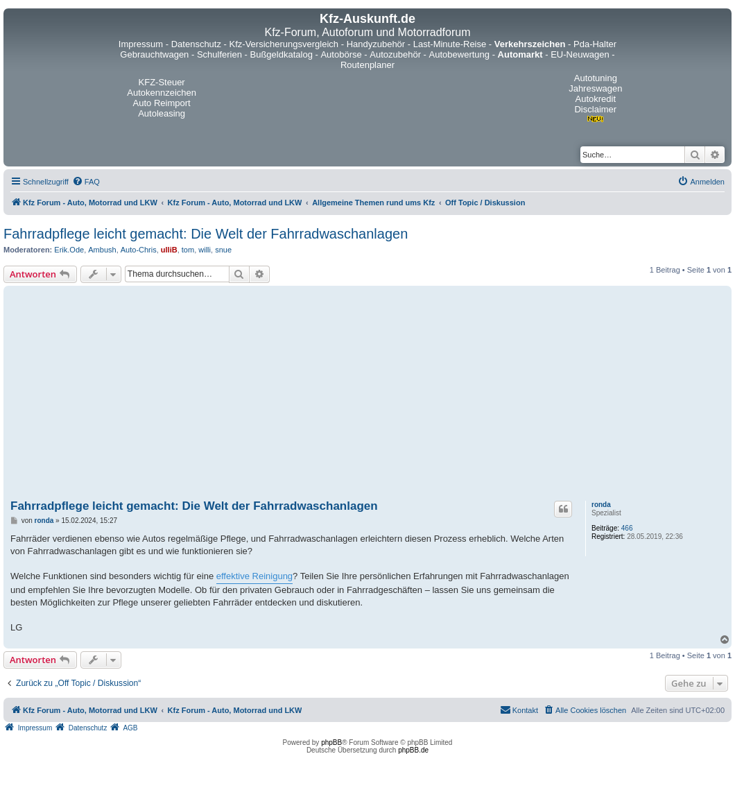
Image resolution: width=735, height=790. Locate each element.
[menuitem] (86, 181)
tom (188, 250)
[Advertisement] (367, 393)
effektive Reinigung (254, 576)
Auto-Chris (139, 250)
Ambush (102, 250)
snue (223, 250)
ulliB (169, 250)
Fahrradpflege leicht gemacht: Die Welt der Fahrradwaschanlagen (205, 233)
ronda (601, 504)
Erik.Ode (69, 250)
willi (204, 250)
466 (627, 528)
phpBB (331, 742)
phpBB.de (413, 750)
